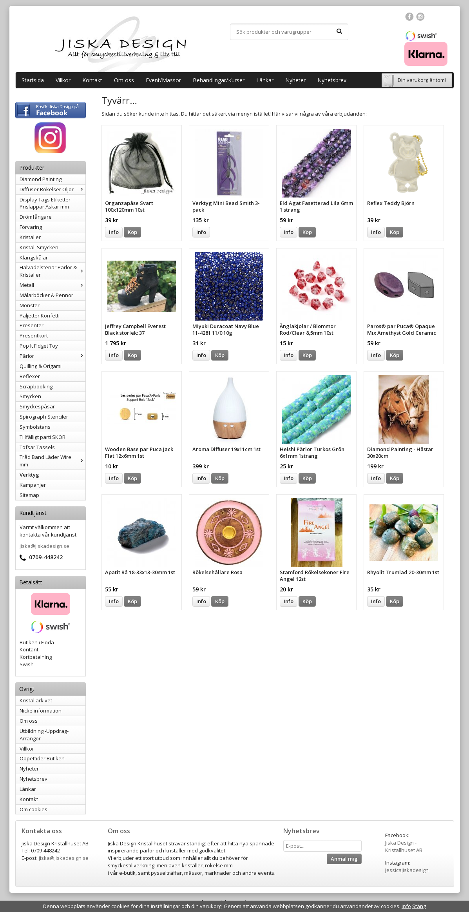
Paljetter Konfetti (40, 315)
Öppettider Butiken (42, 758)
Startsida (33, 80)
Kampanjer (33, 484)
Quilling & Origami (41, 366)
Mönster (30, 305)
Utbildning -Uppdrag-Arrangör (44, 734)
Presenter (31, 325)
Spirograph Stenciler (44, 416)
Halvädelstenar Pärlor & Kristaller (52, 271)
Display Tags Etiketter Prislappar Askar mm (45, 203)
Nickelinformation (41, 710)
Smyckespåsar (37, 406)
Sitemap (29, 495)
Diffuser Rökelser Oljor (52, 189)
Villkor (63, 80)
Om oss (124, 80)
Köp (132, 232)
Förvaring (31, 226)
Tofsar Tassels (37, 447)
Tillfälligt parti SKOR (42, 437)
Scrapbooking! (37, 386)
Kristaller (30, 237)
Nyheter (295, 80)
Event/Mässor (163, 80)
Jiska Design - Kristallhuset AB (403, 846)
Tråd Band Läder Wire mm (52, 460)
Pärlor (52, 355)
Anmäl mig (344, 858)
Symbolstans (35, 426)
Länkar (264, 80)
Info (114, 232)
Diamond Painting (41, 179)
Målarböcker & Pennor (46, 295)
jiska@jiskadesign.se (44, 545)
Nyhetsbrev (331, 80)
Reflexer (30, 376)
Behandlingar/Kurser (218, 80)
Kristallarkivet (36, 700)
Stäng (419, 906)
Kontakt (92, 80)
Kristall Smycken (39, 247)
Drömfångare (36, 216)
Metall (52, 284)
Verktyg (29, 474)
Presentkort (34, 335)
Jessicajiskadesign (407, 870)
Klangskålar (34, 257)
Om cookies (33, 809)
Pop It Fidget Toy (39, 345)
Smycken (30, 396)
